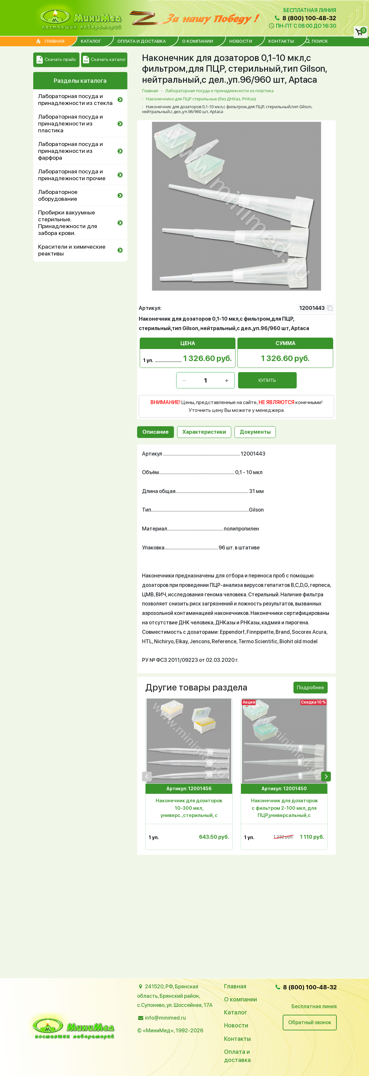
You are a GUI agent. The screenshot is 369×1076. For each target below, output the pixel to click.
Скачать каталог (104, 60)
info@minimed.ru (165, 1018)
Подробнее (310, 687)
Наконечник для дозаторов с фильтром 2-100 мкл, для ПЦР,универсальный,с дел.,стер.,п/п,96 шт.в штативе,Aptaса (284, 809)
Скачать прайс (56, 60)
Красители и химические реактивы (72, 250)
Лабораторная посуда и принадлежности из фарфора (70, 150)
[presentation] (147, 776)
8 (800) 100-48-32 (304, 18)
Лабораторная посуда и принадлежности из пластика (70, 123)
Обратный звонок (309, 1022)
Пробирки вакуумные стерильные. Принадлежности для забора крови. (67, 222)
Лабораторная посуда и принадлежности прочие (72, 175)
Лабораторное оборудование (58, 195)
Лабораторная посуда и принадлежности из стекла (75, 99)
